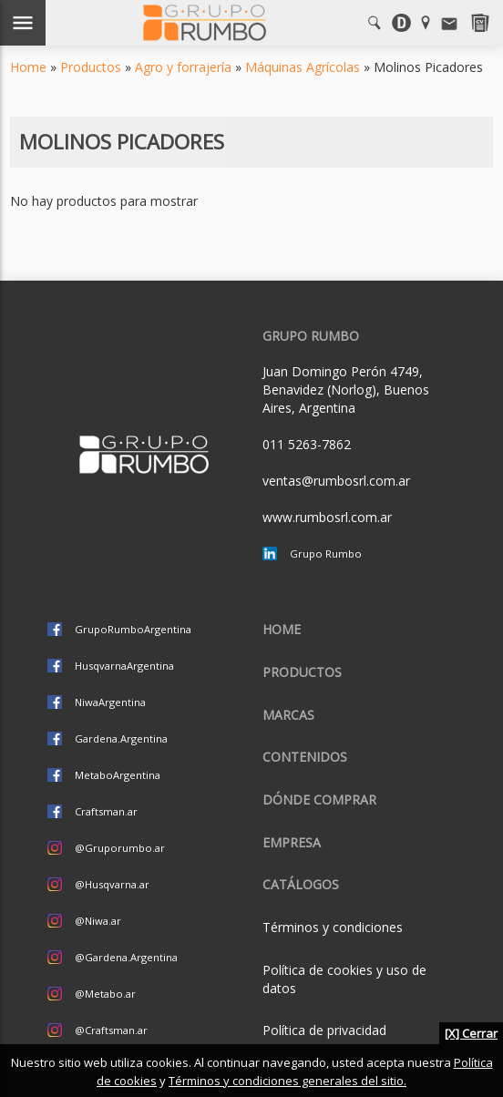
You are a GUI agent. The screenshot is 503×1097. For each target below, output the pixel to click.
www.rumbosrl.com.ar (327, 517)
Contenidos (304, 756)
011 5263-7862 (306, 444)
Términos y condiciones (332, 927)
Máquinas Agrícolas (302, 67)
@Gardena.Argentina (126, 957)
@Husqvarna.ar (112, 884)
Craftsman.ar (106, 811)
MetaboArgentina (117, 775)
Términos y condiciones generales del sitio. (287, 1080)
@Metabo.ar (105, 993)
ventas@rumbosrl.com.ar (336, 480)
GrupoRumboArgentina (133, 629)
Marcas (288, 714)
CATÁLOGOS (300, 884)
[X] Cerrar (471, 1033)
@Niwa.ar (98, 921)
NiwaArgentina (110, 702)
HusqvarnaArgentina (124, 665)
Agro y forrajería (183, 67)
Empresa (291, 842)
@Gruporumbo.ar (120, 848)
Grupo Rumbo (326, 553)
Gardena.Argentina (121, 738)
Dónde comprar (319, 799)
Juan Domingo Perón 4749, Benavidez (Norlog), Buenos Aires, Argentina (345, 389)
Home (28, 67)
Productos (90, 67)
